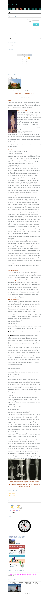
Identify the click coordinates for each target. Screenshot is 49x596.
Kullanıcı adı (28, 19)
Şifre (30, 21)
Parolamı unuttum (36, 27)
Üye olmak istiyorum (35, 28)
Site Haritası (11, 45)
